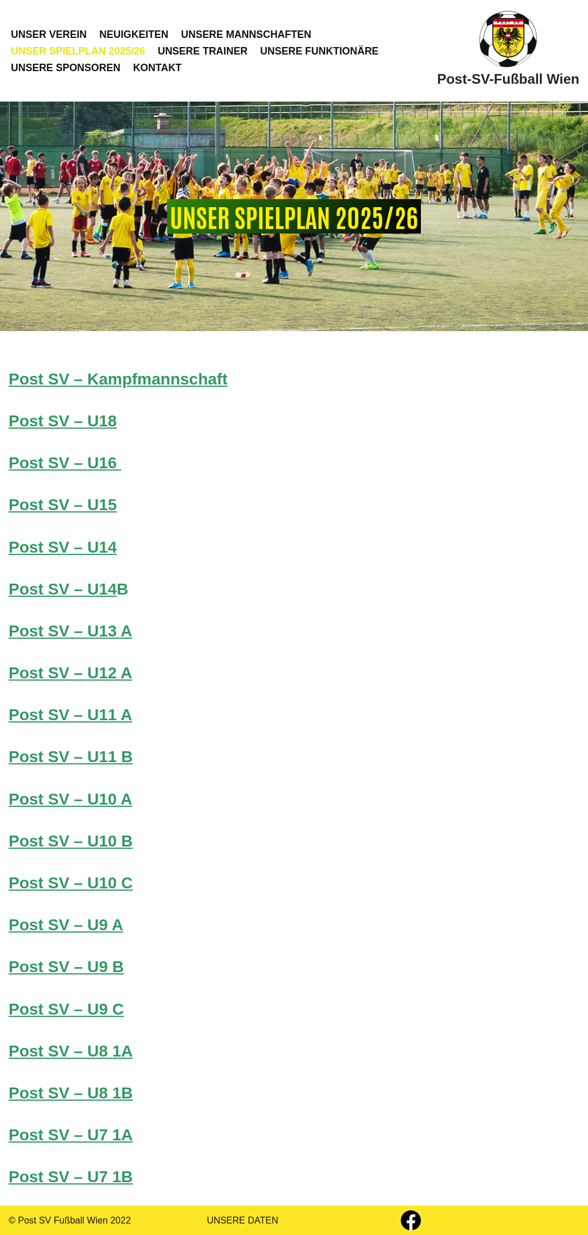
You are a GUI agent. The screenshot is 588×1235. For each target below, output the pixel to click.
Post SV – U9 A (66, 925)
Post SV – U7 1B (71, 1177)
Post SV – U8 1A (71, 1051)
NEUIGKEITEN (133, 34)
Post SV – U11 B (71, 757)
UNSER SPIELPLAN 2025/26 (78, 51)
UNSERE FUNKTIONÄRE (319, 51)
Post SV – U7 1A (71, 1135)
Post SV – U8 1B (71, 1093)
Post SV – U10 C (71, 883)
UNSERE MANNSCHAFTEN (246, 34)
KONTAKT (157, 67)
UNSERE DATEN (242, 1220)
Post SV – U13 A (70, 631)
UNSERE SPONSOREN (66, 67)
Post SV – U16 (65, 463)
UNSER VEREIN (49, 34)
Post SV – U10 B (71, 841)
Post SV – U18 (63, 421)
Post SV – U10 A (70, 799)
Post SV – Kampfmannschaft (118, 379)
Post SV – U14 (63, 547)
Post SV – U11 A (70, 715)
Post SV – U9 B (66, 967)
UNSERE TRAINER (202, 51)
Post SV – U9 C (66, 1009)
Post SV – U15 (63, 505)
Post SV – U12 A (70, 673)
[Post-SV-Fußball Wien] (508, 50)
